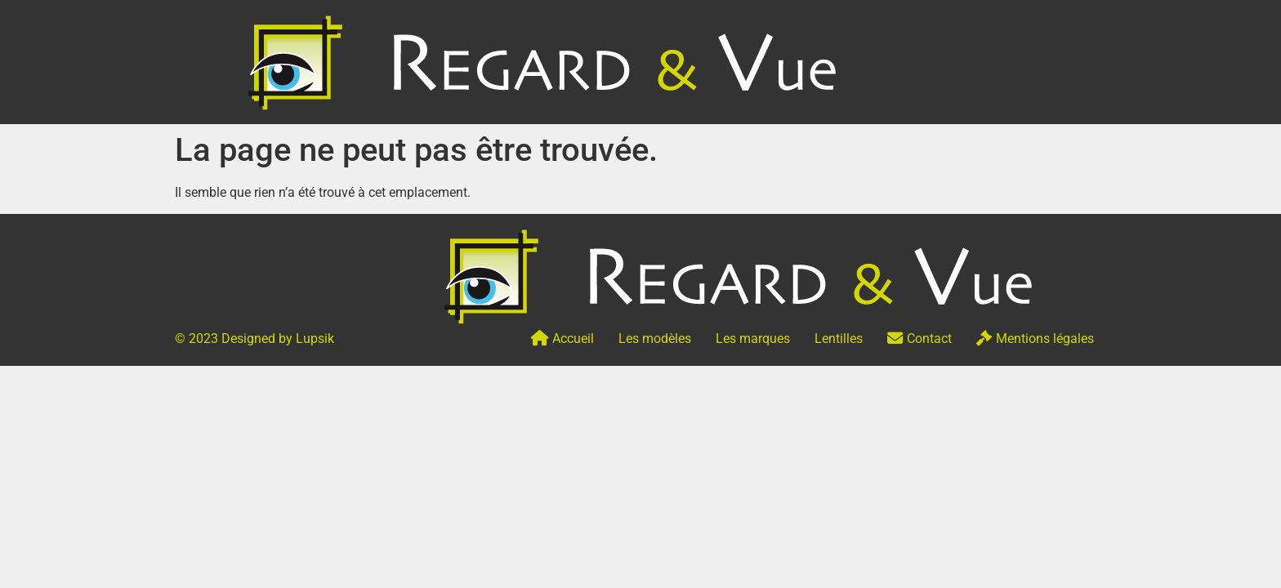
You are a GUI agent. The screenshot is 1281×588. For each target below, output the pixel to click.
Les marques (753, 338)
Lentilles (839, 338)
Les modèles (654, 338)
